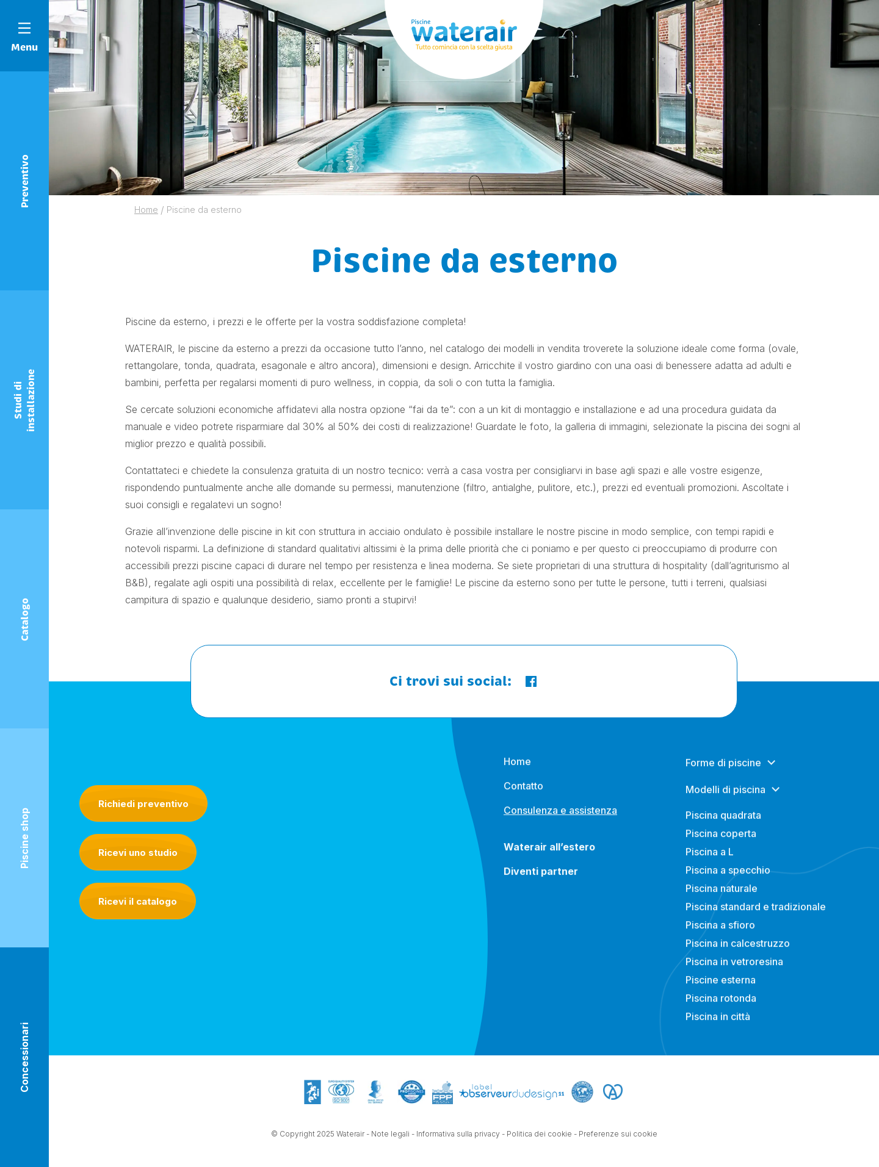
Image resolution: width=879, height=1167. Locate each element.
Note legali (390, 1135)
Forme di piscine (723, 772)
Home (517, 770)
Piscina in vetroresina (734, 970)
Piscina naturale (721, 897)
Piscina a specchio (727, 879)
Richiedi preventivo (143, 804)
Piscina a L (709, 861)
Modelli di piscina (725, 798)
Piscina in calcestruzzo (737, 952)
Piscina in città (717, 1025)
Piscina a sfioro (720, 934)
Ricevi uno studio (138, 852)
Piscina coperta (720, 842)
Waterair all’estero (549, 856)
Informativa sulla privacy (458, 1135)
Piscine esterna (720, 989)
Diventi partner (541, 880)
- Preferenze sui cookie (615, 1135)
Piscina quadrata (723, 824)
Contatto (523, 795)
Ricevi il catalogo (137, 901)
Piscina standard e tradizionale (755, 916)
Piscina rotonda (720, 1007)
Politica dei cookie (539, 1135)
